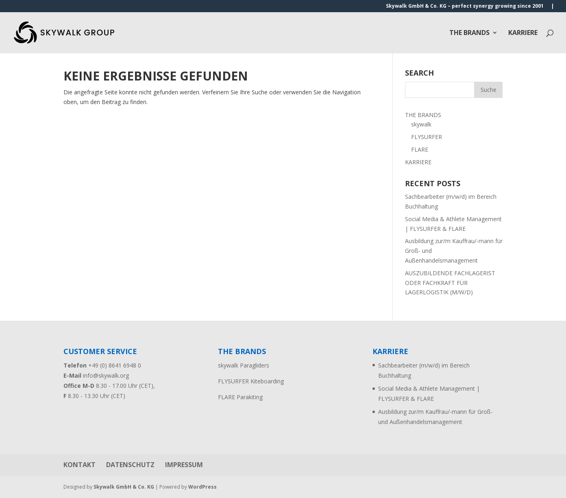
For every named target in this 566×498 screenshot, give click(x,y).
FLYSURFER (426, 137)
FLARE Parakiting (240, 397)
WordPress (202, 486)
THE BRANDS (469, 33)
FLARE (419, 149)
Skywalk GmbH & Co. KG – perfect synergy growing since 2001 (465, 6)
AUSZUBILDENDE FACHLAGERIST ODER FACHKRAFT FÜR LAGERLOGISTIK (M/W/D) (450, 282)
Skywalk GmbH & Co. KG (124, 486)
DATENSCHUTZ (130, 464)
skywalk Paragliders (243, 365)
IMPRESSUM (184, 464)
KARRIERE (523, 33)
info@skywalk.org (106, 375)
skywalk (421, 124)
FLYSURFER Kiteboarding (251, 381)
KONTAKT (79, 464)
